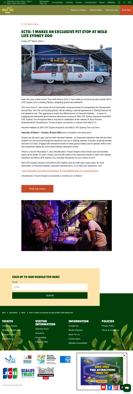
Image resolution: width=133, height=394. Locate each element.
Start (3, 313)
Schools (69, 2)
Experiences (7, 339)
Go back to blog (29, 24)
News (102, 2)
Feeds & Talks (41, 342)
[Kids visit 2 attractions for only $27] (102, 371)
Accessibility (57, 2)
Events (79, 2)
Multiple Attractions (10, 330)
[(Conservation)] (27, 359)
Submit (50, 295)
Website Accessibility (78, 343)
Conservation (91, 2)
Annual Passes (8, 334)
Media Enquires (76, 330)
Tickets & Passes (9, 326)
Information (13, 313)
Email (14, 282)
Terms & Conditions (110, 330)
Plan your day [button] (112, 10)
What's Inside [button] (96, 10)
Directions (39, 333)
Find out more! (37, 188)
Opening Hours (42, 329)
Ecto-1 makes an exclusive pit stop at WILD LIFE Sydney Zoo (51, 313)
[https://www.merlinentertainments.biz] (11, 359)
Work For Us (74, 334)
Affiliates (111, 2)
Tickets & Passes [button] (78, 10)
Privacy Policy (108, 326)
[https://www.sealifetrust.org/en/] (27, 373)
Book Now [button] (126, 10)
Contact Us (73, 326)
